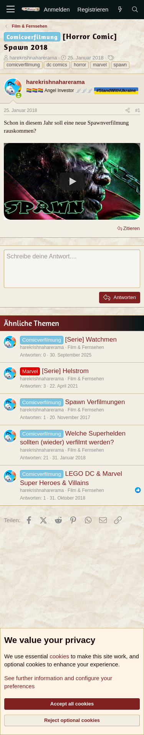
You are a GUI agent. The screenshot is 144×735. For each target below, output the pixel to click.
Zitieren (131, 228)
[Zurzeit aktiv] (18, 95)
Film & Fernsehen (86, 347)
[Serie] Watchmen (90, 339)
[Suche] (134, 9)
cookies (59, 656)
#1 (137, 110)
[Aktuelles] (119, 9)
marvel (100, 64)
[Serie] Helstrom (65, 371)
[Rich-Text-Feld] (72, 269)
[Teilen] (127, 110)
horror (80, 64)
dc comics (56, 64)
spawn (120, 64)
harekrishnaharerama (33, 58)
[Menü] (11, 9)
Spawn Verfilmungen (95, 402)
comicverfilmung (23, 64)
